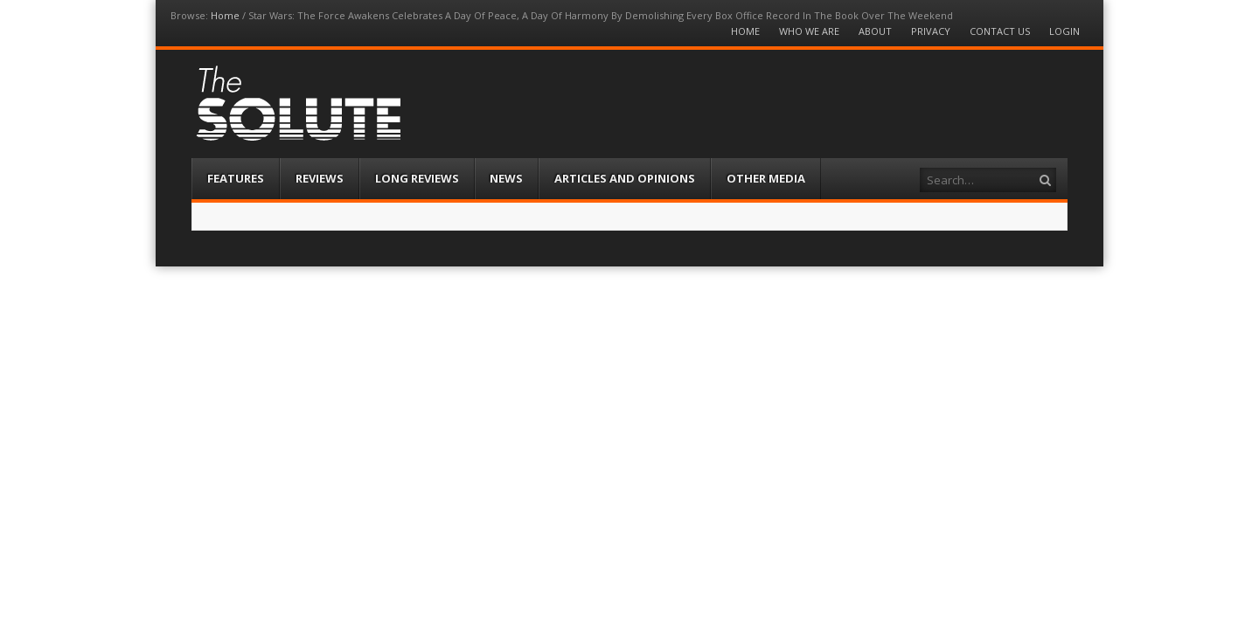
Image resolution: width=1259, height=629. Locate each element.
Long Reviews (417, 178)
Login (1064, 31)
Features (235, 178)
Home (225, 15)
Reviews (320, 178)
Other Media (766, 178)
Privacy (930, 31)
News (506, 178)
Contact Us (1000, 31)
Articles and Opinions (624, 178)
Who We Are (809, 31)
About (875, 31)
